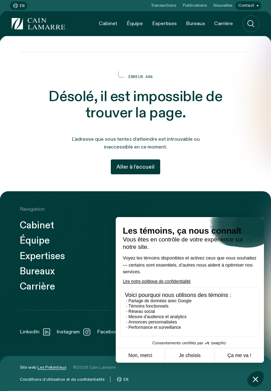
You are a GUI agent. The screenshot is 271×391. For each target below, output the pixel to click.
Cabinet (108, 23)
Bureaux (195, 23)
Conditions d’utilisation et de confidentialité (62, 379)
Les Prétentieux (51, 367)
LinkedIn (35, 332)
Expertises (164, 23)
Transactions (163, 5)
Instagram (73, 332)
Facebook (114, 332)
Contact (246, 5)
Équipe (135, 23)
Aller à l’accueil (135, 166)
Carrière (223, 23)
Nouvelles (222, 5)
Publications (195, 5)
